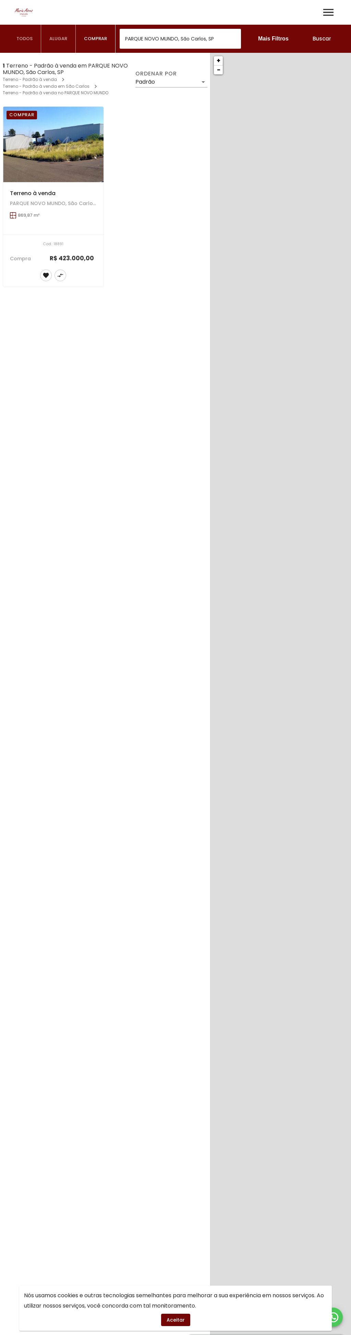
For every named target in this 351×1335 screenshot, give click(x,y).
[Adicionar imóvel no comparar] (60, 275)
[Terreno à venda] (53, 144)
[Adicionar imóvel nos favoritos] (46, 275)
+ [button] (218, 60)
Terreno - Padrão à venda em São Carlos (46, 86)
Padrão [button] (145, 82)
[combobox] (180, 39)
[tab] (24, 39)
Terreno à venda (33, 193)
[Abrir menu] (328, 12)
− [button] (218, 69)
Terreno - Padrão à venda (30, 79)
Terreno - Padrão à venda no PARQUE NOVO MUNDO (55, 93)
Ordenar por (156, 73)
